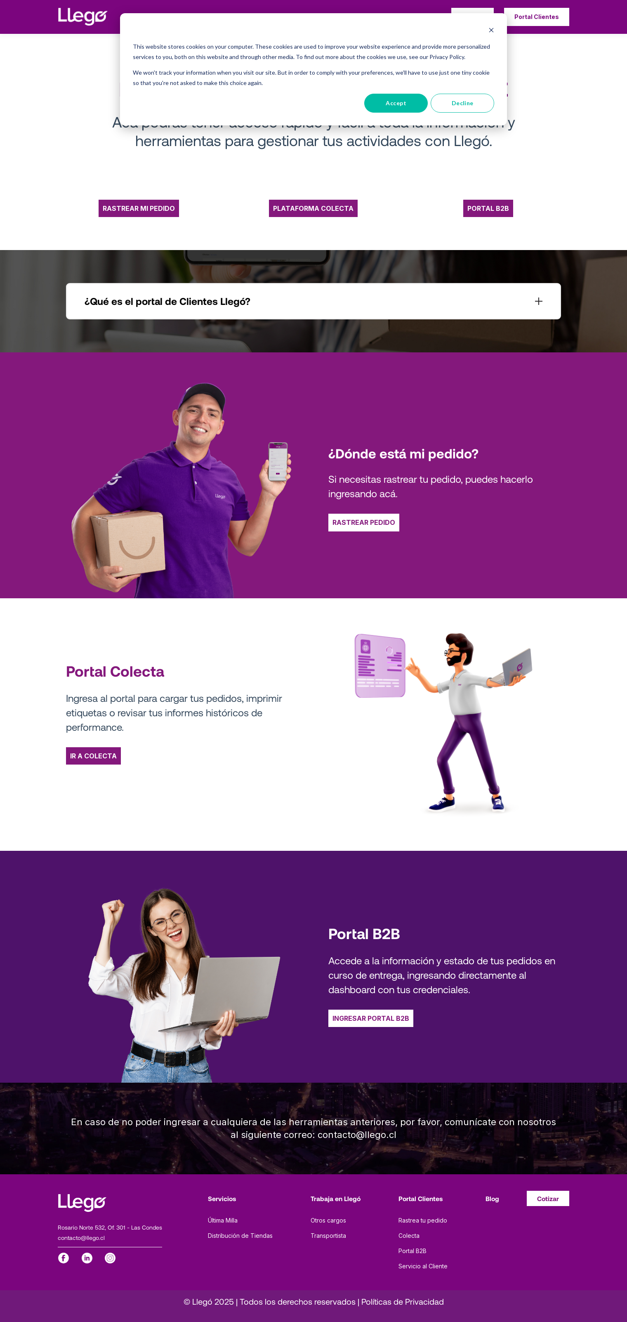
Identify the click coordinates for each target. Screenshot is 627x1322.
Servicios (222, 1198)
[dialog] (313, 69)
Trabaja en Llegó (336, 1198)
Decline (463, 102)
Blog (492, 1198)
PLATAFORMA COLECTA (313, 208)
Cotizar (548, 1198)
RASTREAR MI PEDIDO (139, 208)
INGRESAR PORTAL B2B (370, 1018)
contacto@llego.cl (81, 1237)
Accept (396, 102)
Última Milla (223, 1220)
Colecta (409, 1235)
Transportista (328, 1235)
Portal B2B (412, 1250)
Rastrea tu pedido (422, 1220)
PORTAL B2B (488, 208)
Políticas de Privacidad (402, 1301)
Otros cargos (328, 1220)
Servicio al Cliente (423, 1266)
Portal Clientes (420, 1198)
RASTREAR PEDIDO (363, 522)
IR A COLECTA (93, 756)
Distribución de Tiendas (240, 1235)
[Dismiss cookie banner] (491, 31)
